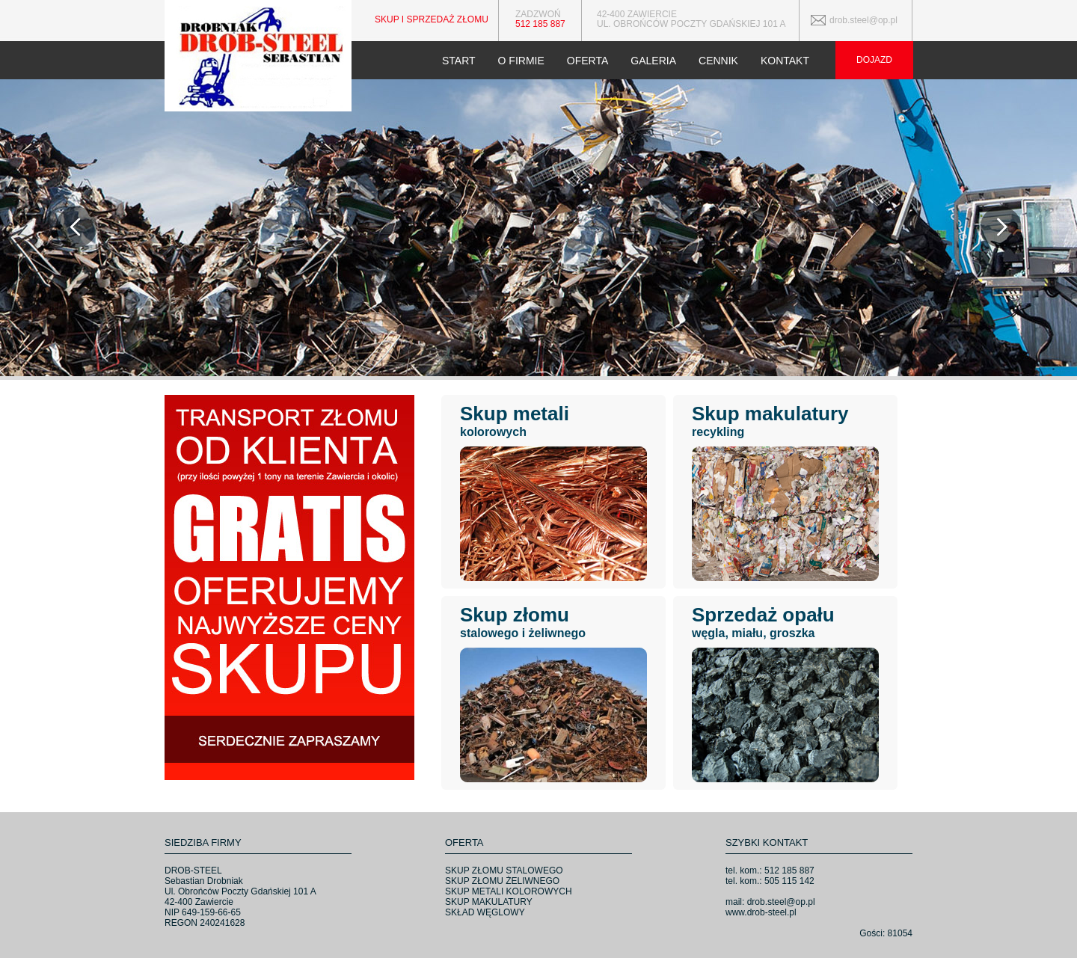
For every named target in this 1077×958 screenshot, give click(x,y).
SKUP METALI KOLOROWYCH (508, 891)
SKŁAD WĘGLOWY (485, 912)
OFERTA (588, 61)
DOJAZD (874, 60)
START (459, 61)
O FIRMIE (521, 61)
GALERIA (653, 61)
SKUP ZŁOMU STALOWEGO (504, 870)
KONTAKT (785, 61)
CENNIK (718, 61)
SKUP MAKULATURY (489, 902)
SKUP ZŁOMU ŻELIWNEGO (502, 881)
